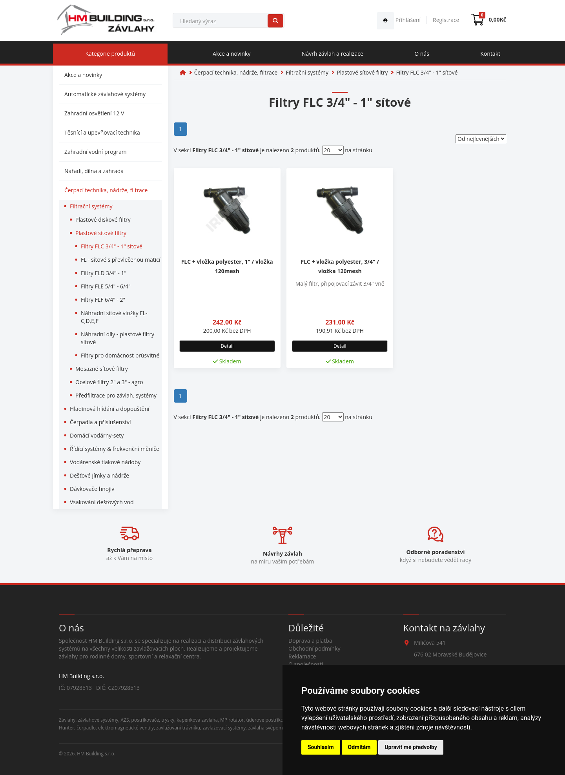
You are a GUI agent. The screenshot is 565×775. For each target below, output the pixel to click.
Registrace (446, 20)
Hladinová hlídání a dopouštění (109, 408)
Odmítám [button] (359, 747)
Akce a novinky (231, 53)
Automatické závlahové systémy (105, 94)
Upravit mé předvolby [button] (411, 747)
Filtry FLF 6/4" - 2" (103, 299)
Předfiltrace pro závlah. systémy (116, 395)
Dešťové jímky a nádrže (99, 475)
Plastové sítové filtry (100, 233)
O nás (421, 53)
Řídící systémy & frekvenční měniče (114, 448)
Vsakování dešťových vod (102, 502)
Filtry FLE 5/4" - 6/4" (106, 286)
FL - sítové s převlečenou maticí (120, 259)
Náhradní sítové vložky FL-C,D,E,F (114, 317)
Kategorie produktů (110, 53)
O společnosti (305, 664)
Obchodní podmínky (314, 648)
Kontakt (490, 53)
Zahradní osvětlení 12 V (94, 113)
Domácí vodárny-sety (97, 435)
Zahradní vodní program (95, 151)
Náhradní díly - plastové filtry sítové (117, 338)
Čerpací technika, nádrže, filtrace (106, 190)
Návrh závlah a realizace (332, 53)
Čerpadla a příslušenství (100, 422)
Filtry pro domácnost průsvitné (120, 355)
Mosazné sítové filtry (101, 368)
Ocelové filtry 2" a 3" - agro (109, 382)
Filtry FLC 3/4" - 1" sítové (111, 246)
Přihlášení (399, 20)
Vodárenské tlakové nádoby (105, 462)
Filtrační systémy (91, 206)
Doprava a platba (310, 640)
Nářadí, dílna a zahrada (94, 171)
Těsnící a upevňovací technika (102, 132)
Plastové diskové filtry (103, 219)
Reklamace (302, 656)
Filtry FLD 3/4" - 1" (103, 273)
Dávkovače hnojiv (92, 488)
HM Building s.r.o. (96, 753)
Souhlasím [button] (321, 747)
